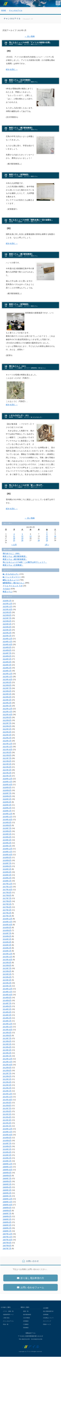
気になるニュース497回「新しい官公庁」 (26, 485)
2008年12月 (7, 1199)
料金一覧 (5, 1324)
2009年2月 (7, 1193)
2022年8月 (7, 720)
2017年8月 (7, 895)
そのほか (6, 589)
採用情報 (45, 1314)
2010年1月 (7, 1161)
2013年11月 (7, 1027)
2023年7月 (7, 688)
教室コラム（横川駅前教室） (21, 128)
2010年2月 (7, 1158)
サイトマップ (47, 1321)
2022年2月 (7, 738)
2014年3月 (7, 1015)
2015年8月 (7, 965)
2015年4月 (7, 977)
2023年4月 (7, 697)
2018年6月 (7, 866)
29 (47, 540)
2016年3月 (7, 945)
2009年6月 (7, 1181)
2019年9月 (7, 822)
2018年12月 (7, 849)
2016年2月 (7, 948)
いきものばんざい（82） (19, 415)
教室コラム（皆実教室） (19, 175)
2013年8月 (7, 1035)
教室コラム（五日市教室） (20, 80)
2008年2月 (7, 1228)
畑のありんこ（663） (18, 366)
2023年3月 (7, 700)
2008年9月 (7, 1208)
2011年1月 (7, 1126)
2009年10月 (7, 1170)
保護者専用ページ (8, 1314)
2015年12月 (7, 954)
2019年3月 (7, 840)
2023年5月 (7, 694)
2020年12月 (7, 779)
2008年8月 (7, 1211)
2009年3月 (7, 1190)
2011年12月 (7, 1094)
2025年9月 (7, 612)
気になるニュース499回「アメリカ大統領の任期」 (30, 42)
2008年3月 (7, 1225)
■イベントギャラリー (12, 577)
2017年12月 (7, 884)
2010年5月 (7, 1149)
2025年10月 (7, 609)
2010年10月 (7, 1135)
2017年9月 (7, 893)
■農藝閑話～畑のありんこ (38, 368)
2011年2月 (7, 1123)
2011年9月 (7, 1103)
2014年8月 (7, 1000)
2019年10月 (7, 820)
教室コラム (34, 82)
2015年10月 (7, 960)
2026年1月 (7, 601)
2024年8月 (7, 650)
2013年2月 (7, 1053)
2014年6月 (7, 1006)
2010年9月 (7, 1138)
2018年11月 (7, 852)
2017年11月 (7, 887)
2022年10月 (7, 715)
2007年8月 (7, 1246)
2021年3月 (7, 770)
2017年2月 (7, 913)
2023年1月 (7, 706)
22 (47, 538)
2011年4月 (7, 1117)
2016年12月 (7, 919)
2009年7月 (7, 1178)
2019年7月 (7, 828)
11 (14, 536)
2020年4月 (7, 802)
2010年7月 (7, 1143)
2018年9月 (7, 857)
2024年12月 (7, 639)
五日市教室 (26, 1317)
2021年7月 (7, 758)
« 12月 (14, 545)
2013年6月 (7, 1041)
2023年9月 (7, 682)
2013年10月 (7, 1030)
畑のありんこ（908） (12, 553)
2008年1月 (7, 1231)
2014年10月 (7, 995)
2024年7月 (7, 653)
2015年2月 (7, 983)
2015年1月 (7, 986)
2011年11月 (7, 1097)
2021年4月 (7, 767)
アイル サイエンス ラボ (12, 586)
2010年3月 (7, 1155)
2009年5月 (7, 1184)
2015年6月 (7, 971)
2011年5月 (7, 1114)
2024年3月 (7, 665)
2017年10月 (7, 890)
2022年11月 (7, 712)
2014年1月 (7, 1021)
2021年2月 (7, 773)
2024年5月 (7, 659)
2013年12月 (7, 1024)
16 (55, 536)
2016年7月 (7, 933)
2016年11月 (7, 922)
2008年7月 (7, 1213)
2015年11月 (7, 957)
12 (22, 536)
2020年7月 (7, 793)
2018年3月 (7, 875)
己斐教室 (25, 1324)
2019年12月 (7, 814)
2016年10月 (7, 925)
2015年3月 (7, 980)
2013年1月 (7, 1056)
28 (39, 540)
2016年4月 (7, 942)
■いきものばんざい (36, 417)
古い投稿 (30, 36)
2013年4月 (7, 1047)
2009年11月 (7, 1167)
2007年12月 (7, 1234)
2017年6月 (7, 901)
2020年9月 (7, 787)
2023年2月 (7, 703)
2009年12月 (7, 1164)
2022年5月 (7, 729)
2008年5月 (7, 1219)
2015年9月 (7, 963)
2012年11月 (7, 1062)
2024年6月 (7, 656)
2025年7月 (7, 618)
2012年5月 (7, 1079)
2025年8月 (7, 615)
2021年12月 (7, 744)
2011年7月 (7, 1108)
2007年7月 (7, 1249)
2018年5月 (7, 869)
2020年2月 (7, 808)
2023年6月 (7, 691)
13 (30, 536)
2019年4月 (7, 837)
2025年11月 (7, 607)
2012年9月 (7, 1068)
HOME (3, 11)
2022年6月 (7, 726)
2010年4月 (7, 1152)
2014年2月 (7, 1018)
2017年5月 (7, 904)
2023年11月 (7, 677)
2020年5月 (7, 799)
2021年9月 (7, 752)
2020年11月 (7, 782)
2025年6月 (7, 621)
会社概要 (45, 1308)
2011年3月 (7, 1120)
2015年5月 (7, 974)
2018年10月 (7, 855)
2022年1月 (7, 741)
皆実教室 (25, 1321)
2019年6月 (7, 831)
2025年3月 (7, 630)
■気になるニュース (36, 44)
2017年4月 (7, 907)
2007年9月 (7, 1243)
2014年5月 (7, 1009)
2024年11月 (7, 642)
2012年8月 (7, 1071)
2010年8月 (7, 1141)
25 (14, 540)
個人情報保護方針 (48, 1311)
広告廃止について (48, 1317)
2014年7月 (7, 1003)
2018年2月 (7, 878)
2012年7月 (7, 1073)
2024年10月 (7, 644)
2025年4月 (7, 627)
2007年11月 (7, 1237)
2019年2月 (7, 843)
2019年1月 (7, 846)
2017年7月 (7, 898)
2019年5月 (7, 834)
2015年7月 (7, 968)
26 (22, 540)
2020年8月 (7, 790)
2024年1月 (7, 671)
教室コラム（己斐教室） (13, 565)
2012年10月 (7, 1065)
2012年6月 (7, 1076)
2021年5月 (7, 764)
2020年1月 (7, 811)
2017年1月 (7, 916)
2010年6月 (7, 1146)
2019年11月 (7, 817)
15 (47, 536)
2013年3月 (7, 1050)
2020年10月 (7, 785)
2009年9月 (7, 1173)
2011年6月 (7, 1111)
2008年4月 (7, 1222)
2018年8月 (7, 860)
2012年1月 (7, 1091)
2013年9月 (7, 1033)
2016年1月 (7, 951)
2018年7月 (7, 863)
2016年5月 (7, 939)
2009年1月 (7, 1196)
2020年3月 (7, 805)
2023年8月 (7, 685)
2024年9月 (7, 647)
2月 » (47, 545)
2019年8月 (7, 825)
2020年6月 (7, 796)
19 (22, 538)
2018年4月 (7, 872)
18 (14, 538)
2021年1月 (7, 776)
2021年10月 (7, 750)
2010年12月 (7, 1129)
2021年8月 (7, 755)
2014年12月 (7, 989)
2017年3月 (7, 910)
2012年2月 (7, 1088)
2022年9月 (7, 717)
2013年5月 (7, 1044)
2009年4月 (7, 1187)
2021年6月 (7, 761)
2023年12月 (7, 674)
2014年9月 (7, 998)
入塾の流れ (6, 1317)
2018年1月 (7, 881)
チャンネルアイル (15, 11)
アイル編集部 (18, 44)
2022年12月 (7, 709)
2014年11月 (7, 992)
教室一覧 (25, 1311)
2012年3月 (7, 1085)
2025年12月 (7, 604)
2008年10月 (7, 1205)
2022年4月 (7, 732)
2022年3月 (7, 735)
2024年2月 (7, 668)
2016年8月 (7, 930)
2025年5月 (7, 624)
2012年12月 (7, 1059)
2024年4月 (7, 662)
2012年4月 (7, 1082)
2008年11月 (7, 1202)
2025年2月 (7, 633)
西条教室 (25, 1327)
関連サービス (47, 1324)
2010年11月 (7, 1132)
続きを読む (12, 69)
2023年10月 (7, 679)
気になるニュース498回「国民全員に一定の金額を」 (31, 220)
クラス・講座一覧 (8, 1311)
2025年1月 (7, 636)
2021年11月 (7, 747)
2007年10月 (7, 1240)
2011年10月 (7, 1100)
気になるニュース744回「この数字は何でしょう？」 (25, 562)
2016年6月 (7, 936)
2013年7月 (7, 1038)
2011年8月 (7, 1106)
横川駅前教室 (27, 1314)
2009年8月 (7, 1176)
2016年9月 (7, 928)
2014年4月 (7, 1012)
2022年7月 (7, 723)
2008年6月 (7, 1216)
